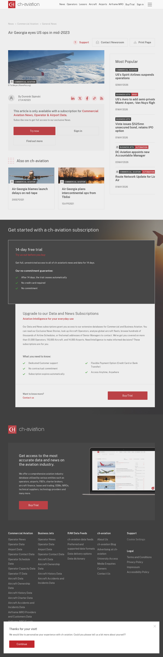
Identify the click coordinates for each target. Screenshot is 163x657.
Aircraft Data (15, 578)
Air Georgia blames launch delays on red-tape (30, 191)
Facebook (87, 98)
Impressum (133, 567)
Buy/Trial (130, 4)
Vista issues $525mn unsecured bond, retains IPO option (134, 127)
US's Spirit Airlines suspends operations (134, 76)
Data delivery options (80, 553)
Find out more (34, 141)
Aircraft (93, 4)
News (62, 4)
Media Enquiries (106, 563)
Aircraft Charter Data (20, 597)
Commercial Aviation (27, 24)
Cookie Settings (136, 539)
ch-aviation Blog (106, 544)
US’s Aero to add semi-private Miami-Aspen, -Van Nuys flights (136, 101)
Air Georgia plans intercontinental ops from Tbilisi (79, 193)
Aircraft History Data (20, 592)
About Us (102, 539)
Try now (34, 131)
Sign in (140, 4)
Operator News (17, 539)
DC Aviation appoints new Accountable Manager (132, 153)
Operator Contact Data (21, 554)
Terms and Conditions (139, 557)
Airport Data (15, 549)
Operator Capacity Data (21, 568)
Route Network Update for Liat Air (136, 178)
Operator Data (16, 544)
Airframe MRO (116, 4)
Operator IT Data (17, 573)
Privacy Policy (135, 562)
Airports (103, 4)
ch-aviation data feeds (80, 539)
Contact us (28, 398)
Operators (72, 4)
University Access (107, 558)
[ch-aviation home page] (24, 4)
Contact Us (103, 573)
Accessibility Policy (138, 572)
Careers (102, 568)
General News (49, 24)
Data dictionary (76, 558)
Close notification (155, 626)
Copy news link (94, 98)
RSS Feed (101, 98)
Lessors (83, 4)
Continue (22, 644)
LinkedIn (72, 98)
